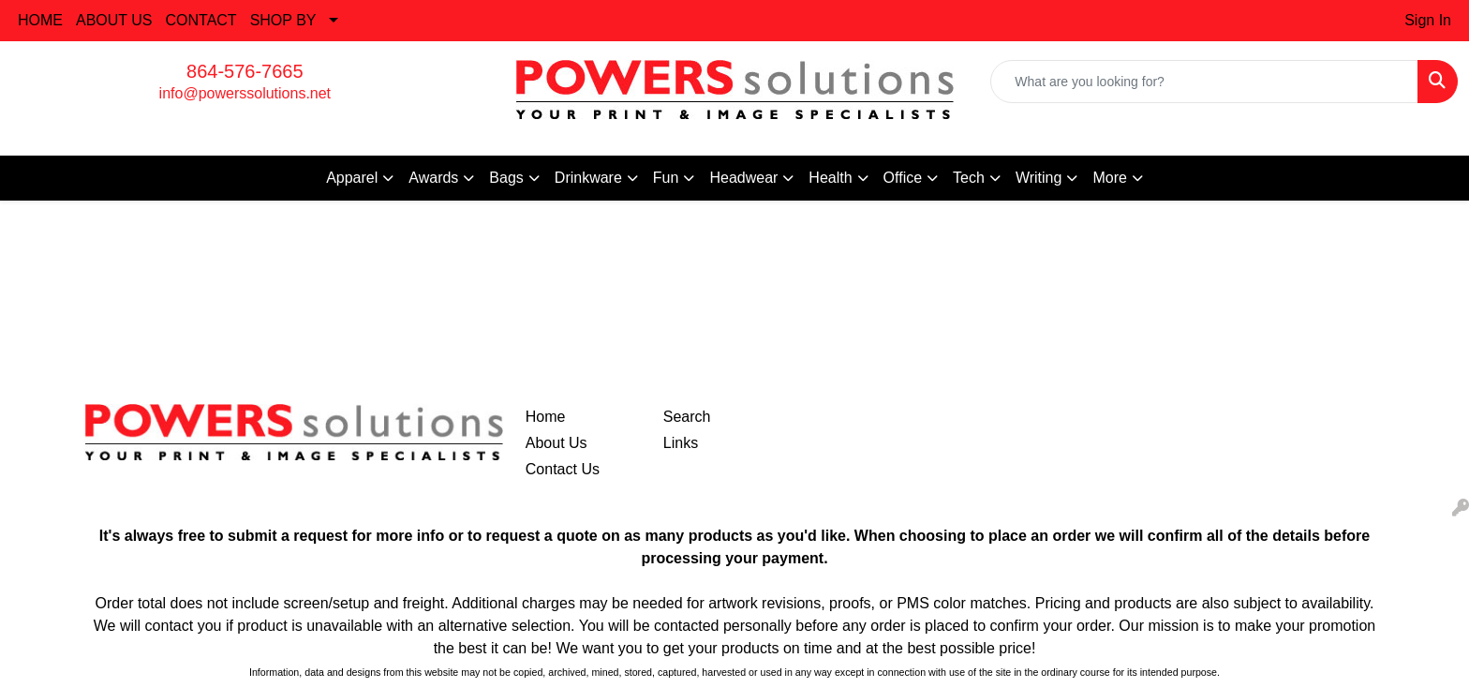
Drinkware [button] (588, 178)
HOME (40, 20)
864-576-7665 (245, 71)
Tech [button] (969, 178)
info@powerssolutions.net (245, 93)
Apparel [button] (352, 178)
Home (546, 417)
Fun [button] (666, 178)
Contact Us (563, 469)
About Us (556, 443)
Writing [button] (1039, 178)
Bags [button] (506, 178)
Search (687, 417)
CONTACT (201, 20)
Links (680, 443)
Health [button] (830, 178)
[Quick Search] (1204, 81)
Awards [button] (433, 178)
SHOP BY (283, 20)
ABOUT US (114, 20)
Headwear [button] (743, 178)
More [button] (1109, 178)
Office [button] (903, 178)
